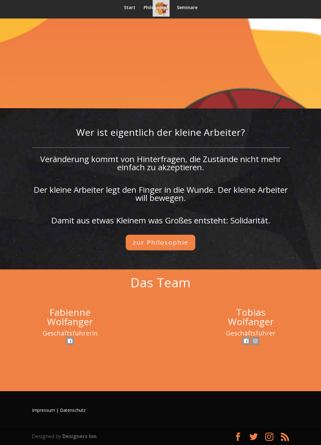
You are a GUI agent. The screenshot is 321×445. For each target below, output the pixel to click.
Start (129, 7)
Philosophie (156, 7)
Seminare (187, 7)
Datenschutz (73, 410)
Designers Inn (79, 436)
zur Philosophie (160, 242)
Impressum (43, 410)
